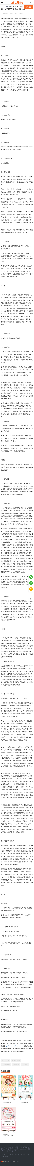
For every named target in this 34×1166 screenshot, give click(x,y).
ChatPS (17, 1151)
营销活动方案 (16, 1060)
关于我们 (3, 1147)
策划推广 (24, 1065)
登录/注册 (28, 7)
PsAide (16, 1149)
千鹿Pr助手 (9, 1149)
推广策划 (16, 1065)
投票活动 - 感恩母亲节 (10, 1135)
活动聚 (21, 13)
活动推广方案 (6, 1065)
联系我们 (10, 1147)
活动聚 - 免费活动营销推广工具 (17, 1154)
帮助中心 (16, 1147)
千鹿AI (3, 1149)
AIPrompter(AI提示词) (7, 1151)
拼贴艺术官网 (25, 1147)
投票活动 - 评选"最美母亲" (11, 1102)
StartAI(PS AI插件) (25, 1149)
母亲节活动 (14, 149)
